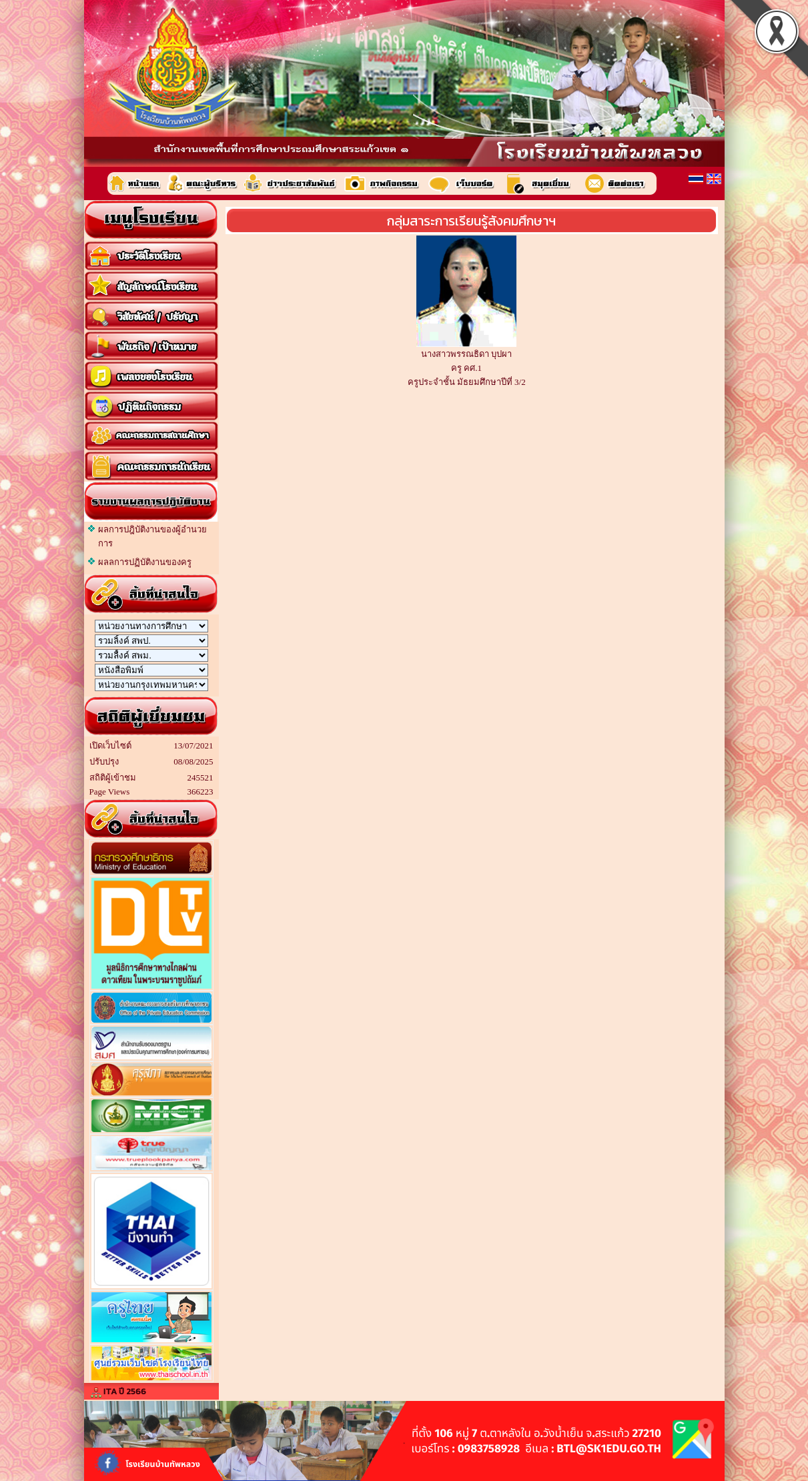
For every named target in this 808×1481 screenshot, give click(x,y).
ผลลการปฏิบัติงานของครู (144, 562)
